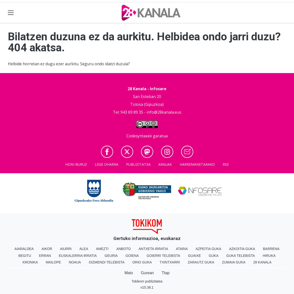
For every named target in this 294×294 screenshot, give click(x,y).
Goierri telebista (163, 256)
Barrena (271, 249)
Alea (83, 249)
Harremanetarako (197, 164)
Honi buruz (76, 164)
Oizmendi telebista (107, 262)
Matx (128, 273)
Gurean (147, 273)
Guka (213, 256)
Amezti (102, 249)
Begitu (24, 256)
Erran (45, 256)
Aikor (47, 249)
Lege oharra (106, 164)
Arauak (165, 164)
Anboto (123, 249)
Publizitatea (138, 164)
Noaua (75, 262)
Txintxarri (170, 262)
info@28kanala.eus (164, 112)
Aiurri (66, 249)
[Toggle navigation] (11, 13)
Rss (226, 164)
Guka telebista (240, 256)
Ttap (166, 273)
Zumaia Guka (233, 262)
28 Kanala (262, 262)
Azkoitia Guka (242, 249)
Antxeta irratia (153, 249)
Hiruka (269, 256)
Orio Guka (142, 262)
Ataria (182, 249)
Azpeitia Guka (208, 249)
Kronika (30, 262)
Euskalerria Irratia (78, 256)
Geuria (111, 256)
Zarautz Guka (201, 262)
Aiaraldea (24, 249)
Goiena (132, 256)
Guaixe (194, 256)
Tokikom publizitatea (146, 281)
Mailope (53, 262)
